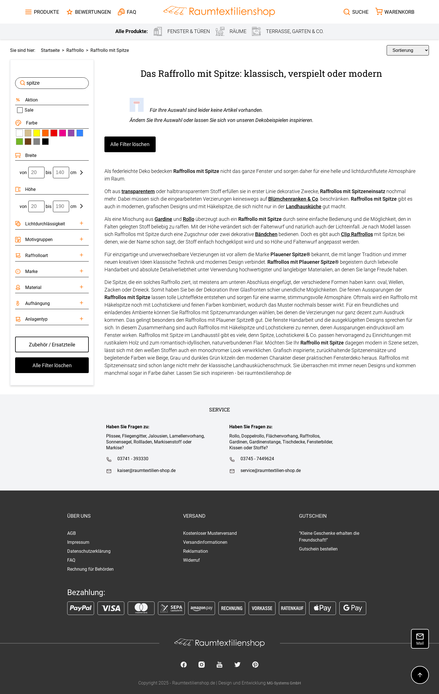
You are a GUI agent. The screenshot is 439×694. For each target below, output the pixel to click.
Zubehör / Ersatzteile (52, 345)
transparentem (138, 191)
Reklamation (195, 551)
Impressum (78, 542)
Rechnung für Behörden (90, 569)
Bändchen (266, 234)
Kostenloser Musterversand (210, 533)
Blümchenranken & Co (293, 199)
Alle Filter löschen (130, 144)
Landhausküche (303, 206)
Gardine (163, 219)
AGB (71, 533)
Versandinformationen (205, 542)
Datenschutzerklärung (89, 551)
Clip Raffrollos (357, 234)
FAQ (71, 560)
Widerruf (191, 560)
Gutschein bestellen (318, 549)
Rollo (188, 219)
